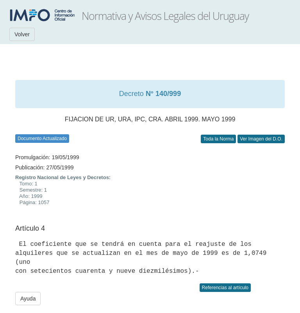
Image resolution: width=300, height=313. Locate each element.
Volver (22, 34)
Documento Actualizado (42, 138)
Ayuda (28, 298)
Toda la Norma (218, 139)
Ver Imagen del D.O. (261, 139)
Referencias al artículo (225, 287)
